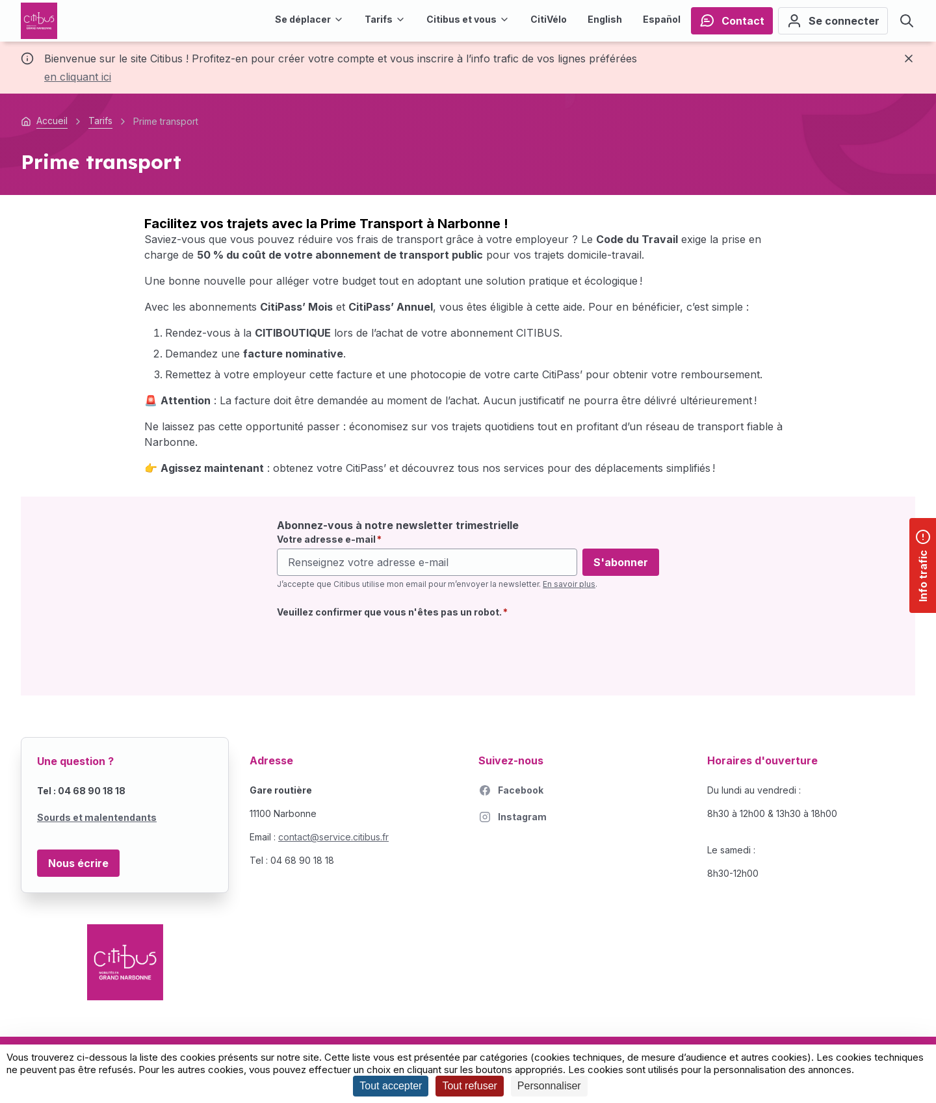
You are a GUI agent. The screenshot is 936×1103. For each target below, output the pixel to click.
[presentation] (375, 649)
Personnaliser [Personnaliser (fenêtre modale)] (549, 1085)
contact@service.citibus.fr (333, 836)
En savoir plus (569, 584)
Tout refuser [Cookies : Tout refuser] (469, 1085)
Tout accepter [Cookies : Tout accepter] (390, 1085)
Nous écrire (78, 863)
